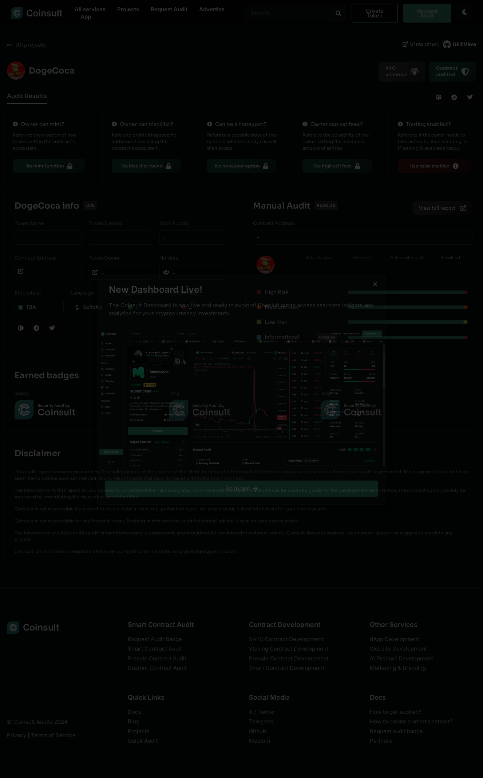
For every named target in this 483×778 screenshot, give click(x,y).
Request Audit (169, 9)
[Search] (337, 13)
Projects (128, 9)
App (85, 16)
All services (90, 9)
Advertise (212, 9)
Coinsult (44, 13)
